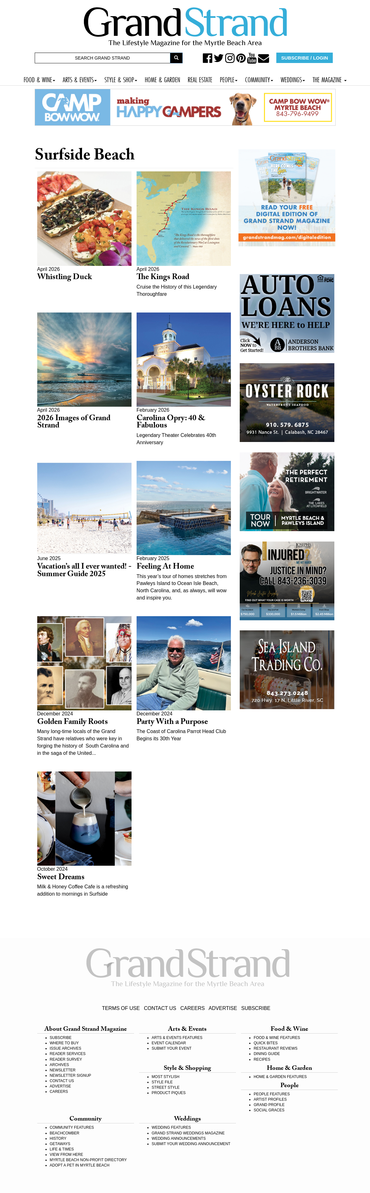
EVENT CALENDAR (169, 1043)
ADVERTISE (222, 1008)
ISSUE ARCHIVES (65, 1048)
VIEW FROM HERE (66, 1154)
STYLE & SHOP (120, 79)
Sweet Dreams (61, 878)
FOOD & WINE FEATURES (277, 1037)
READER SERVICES (68, 1054)
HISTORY (58, 1138)
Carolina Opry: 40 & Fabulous (171, 422)
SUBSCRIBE (255, 1008)
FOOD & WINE (39, 79)
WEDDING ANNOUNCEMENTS (179, 1138)
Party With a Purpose (172, 723)
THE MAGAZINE (330, 79)
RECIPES (262, 1059)
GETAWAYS (60, 1144)
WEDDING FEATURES (171, 1127)
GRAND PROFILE (269, 1105)
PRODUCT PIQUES (169, 1093)
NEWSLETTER (63, 1070)
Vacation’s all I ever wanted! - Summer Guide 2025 (84, 571)
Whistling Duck (64, 278)
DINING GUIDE (267, 1054)
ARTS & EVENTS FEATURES (177, 1037)
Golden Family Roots (72, 723)
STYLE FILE (162, 1082)
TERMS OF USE (121, 1008)
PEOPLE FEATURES (272, 1094)
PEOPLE (229, 79)
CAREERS (192, 1008)
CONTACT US (160, 1008)
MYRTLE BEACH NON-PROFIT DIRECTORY (88, 1160)
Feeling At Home (165, 567)
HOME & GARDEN (162, 79)
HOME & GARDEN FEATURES (280, 1077)
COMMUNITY (259, 79)
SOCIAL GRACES (269, 1110)
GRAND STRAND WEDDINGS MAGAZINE (188, 1133)
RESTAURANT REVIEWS (275, 1048)
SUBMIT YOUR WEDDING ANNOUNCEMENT (191, 1144)
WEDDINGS (293, 79)
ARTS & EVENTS (80, 79)
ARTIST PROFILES (270, 1099)
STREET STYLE (165, 1087)
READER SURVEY (66, 1059)
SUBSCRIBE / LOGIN (304, 57)
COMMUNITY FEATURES (72, 1127)
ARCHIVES (59, 1065)
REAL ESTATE (200, 79)
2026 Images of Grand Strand (73, 422)
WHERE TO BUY (64, 1043)
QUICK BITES (266, 1043)
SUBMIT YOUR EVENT (171, 1048)
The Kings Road (163, 278)
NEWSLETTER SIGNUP (70, 1075)
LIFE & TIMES (62, 1149)
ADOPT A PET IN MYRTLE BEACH (79, 1165)
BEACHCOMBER (64, 1133)
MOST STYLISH (165, 1077)
